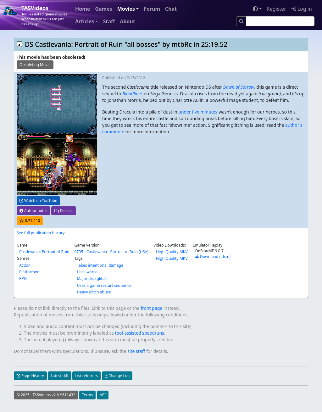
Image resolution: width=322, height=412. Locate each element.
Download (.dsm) (212, 256)
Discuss (63, 210)
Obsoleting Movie (35, 64)
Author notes (33, 210)
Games (103, 8)
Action (25, 265)
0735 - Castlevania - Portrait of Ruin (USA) (111, 251)
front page (151, 308)
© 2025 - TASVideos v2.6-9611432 (46, 395)
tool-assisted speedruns (139, 333)
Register (276, 8)
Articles (84, 21)
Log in (301, 8)
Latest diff (59, 375)
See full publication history (40, 233)
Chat (171, 8)
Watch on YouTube (38, 200)
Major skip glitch (92, 278)
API (103, 395)
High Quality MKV (172, 251)
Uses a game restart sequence (104, 285)
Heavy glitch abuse (94, 292)
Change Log (117, 375)
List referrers (86, 375)
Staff (109, 21)
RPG (23, 278)
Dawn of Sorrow (238, 87)
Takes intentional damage (100, 265)
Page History (30, 375)
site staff (136, 351)
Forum (152, 8)
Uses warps (87, 272)
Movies (126, 8)
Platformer (29, 272)
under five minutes (197, 112)
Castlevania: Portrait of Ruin (44, 251)
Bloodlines (132, 94)
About (127, 21)
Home (82, 8)
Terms (87, 395)
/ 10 (29, 220)
